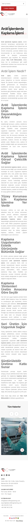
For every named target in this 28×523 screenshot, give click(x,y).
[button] (11, 414)
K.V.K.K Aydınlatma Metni (17, 515)
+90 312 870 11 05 (6, 505)
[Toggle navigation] (27, 14)
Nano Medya (19, 520)
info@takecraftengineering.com (10, 500)
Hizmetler (6, 515)
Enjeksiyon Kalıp (8, 450)
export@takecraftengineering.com (11, 503)
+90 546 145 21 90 (6, 507)
